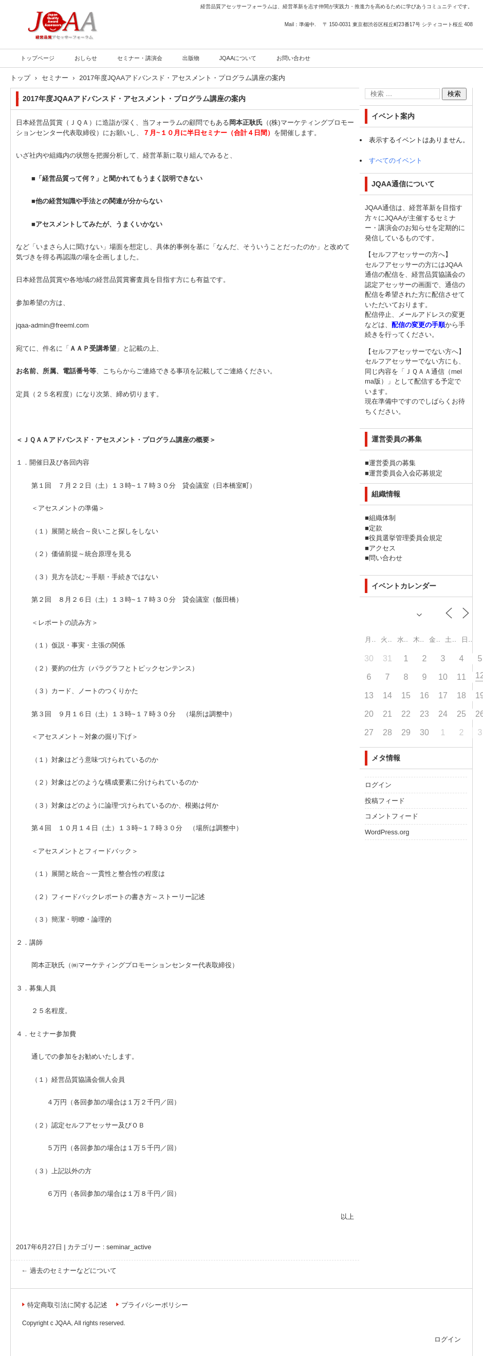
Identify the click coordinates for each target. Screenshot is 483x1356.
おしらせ (86, 58)
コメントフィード (391, 816)
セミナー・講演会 (139, 58)
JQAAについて (238, 58)
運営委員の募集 (392, 463)
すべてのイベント (395, 160)
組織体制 (382, 518)
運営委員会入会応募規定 (405, 473)
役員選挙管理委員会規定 (405, 538)
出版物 (190, 58)
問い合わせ (385, 558)
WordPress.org (387, 832)
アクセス (382, 548)
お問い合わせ (293, 58)
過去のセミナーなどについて (69, 1270)
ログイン (378, 785)
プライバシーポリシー (154, 1305)
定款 (375, 528)
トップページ (37, 58)
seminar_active (128, 1247)
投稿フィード (385, 801)
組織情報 (385, 494)
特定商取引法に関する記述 (67, 1305)
